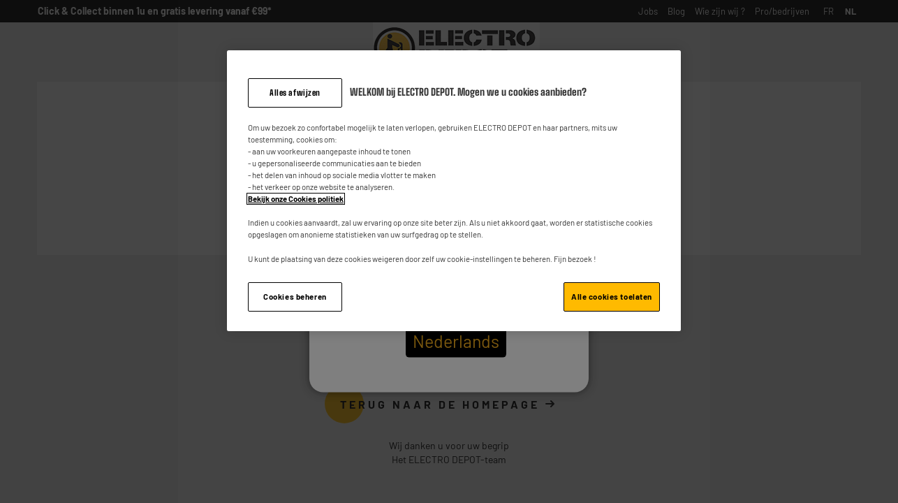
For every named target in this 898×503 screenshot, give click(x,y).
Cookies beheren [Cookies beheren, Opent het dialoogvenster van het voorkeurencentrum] (295, 296)
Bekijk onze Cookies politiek (296, 198)
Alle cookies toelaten (611, 296)
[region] (454, 190)
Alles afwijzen (295, 92)
